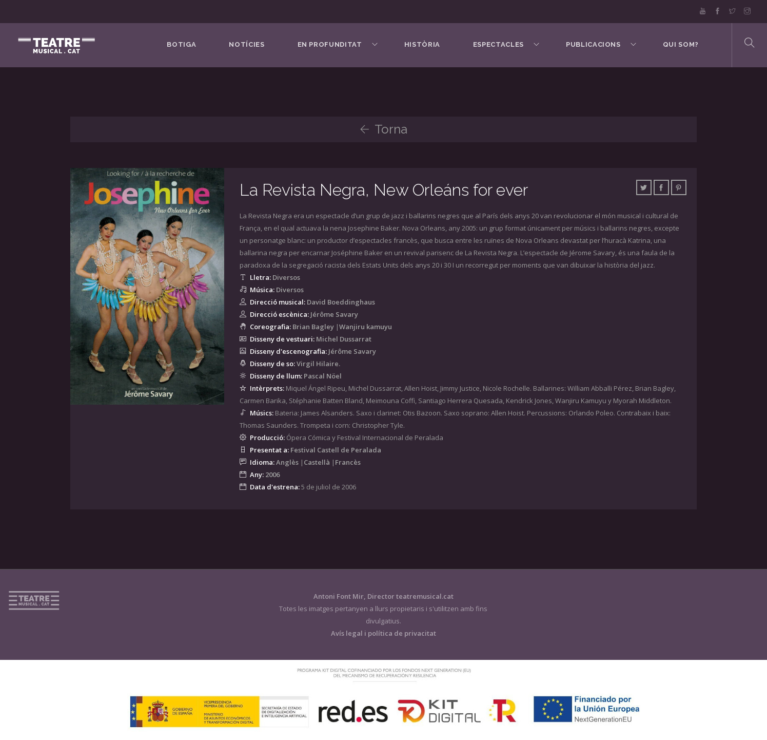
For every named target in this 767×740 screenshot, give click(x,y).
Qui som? (681, 44)
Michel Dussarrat (343, 339)
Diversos (286, 277)
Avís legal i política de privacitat (383, 633)
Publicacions (593, 44)
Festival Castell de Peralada (335, 449)
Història (422, 44)
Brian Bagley (313, 326)
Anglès (287, 462)
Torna (383, 129)
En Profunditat (330, 44)
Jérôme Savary (334, 314)
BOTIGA (181, 44)
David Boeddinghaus (341, 302)
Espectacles (498, 44)
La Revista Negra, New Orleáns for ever (384, 189)
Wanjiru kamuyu (365, 326)
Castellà (317, 462)
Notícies (246, 44)
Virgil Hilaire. (318, 363)
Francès (348, 462)
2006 (272, 474)
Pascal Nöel (323, 376)
